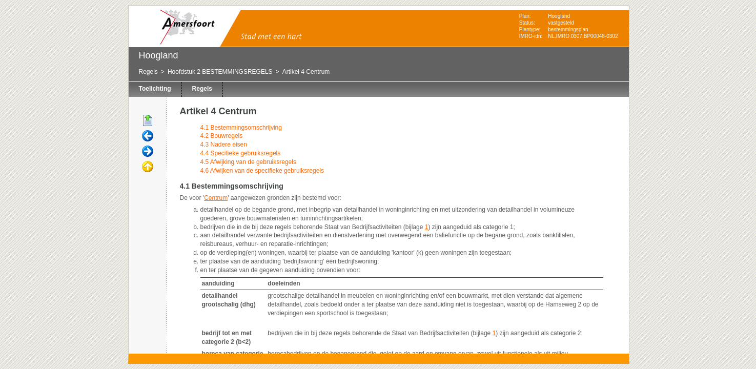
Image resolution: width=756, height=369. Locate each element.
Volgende (147, 152)
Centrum (216, 197)
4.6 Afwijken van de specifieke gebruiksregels (262, 170)
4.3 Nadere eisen (223, 144)
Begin (147, 121)
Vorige (147, 136)
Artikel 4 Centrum (306, 71)
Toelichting (155, 88)
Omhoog (147, 167)
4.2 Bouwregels (221, 135)
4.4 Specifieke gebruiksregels (240, 153)
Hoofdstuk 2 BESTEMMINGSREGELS (220, 71)
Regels (148, 71)
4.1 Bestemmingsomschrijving (241, 127)
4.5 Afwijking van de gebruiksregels (248, 162)
